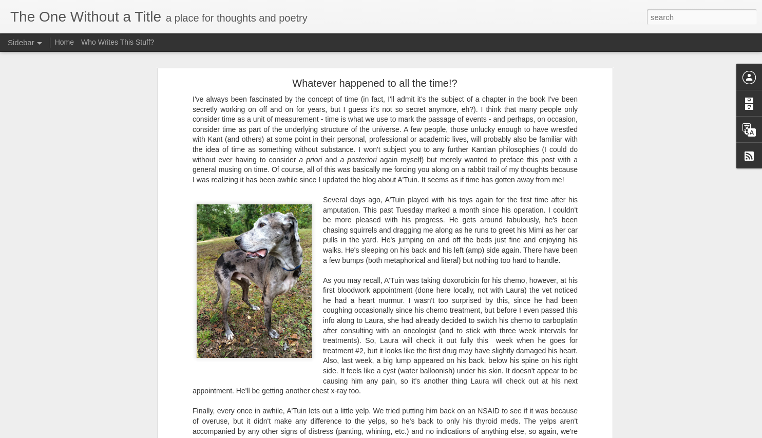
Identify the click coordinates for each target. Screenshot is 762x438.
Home (64, 42)
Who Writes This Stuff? (117, 42)
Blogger (478, 432)
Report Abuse (508, 432)
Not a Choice (43, 409)
